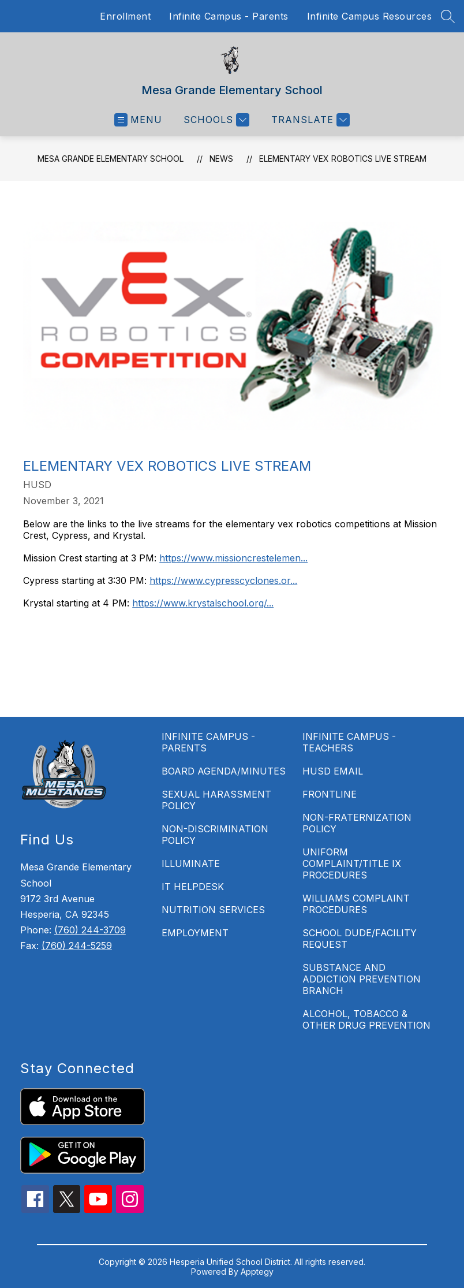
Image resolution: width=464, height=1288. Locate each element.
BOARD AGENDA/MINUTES (224, 771)
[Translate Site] (309, 120)
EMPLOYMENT (195, 933)
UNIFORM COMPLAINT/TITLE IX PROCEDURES (351, 863)
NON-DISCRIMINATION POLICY (215, 834)
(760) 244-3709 (90, 930)
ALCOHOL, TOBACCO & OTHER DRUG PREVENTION (366, 1019)
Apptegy (257, 1271)
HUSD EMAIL (332, 771)
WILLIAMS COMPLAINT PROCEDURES (356, 903)
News (221, 158)
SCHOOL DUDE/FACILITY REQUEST (359, 938)
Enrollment (125, 16)
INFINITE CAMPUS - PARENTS (208, 742)
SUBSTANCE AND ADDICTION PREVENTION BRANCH (361, 979)
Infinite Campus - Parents (229, 16)
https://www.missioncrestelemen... (233, 558)
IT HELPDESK (193, 886)
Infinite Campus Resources (369, 16)
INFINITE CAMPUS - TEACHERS (349, 742)
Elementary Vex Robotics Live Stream (342, 158)
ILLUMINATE (191, 863)
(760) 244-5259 (77, 945)
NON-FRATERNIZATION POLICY (356, 823)
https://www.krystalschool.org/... (203, 603)
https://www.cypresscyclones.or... (223, 580)
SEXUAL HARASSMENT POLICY (216, 799)
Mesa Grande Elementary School (111, 158)
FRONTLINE (329, 794)
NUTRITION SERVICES (213, 909)
